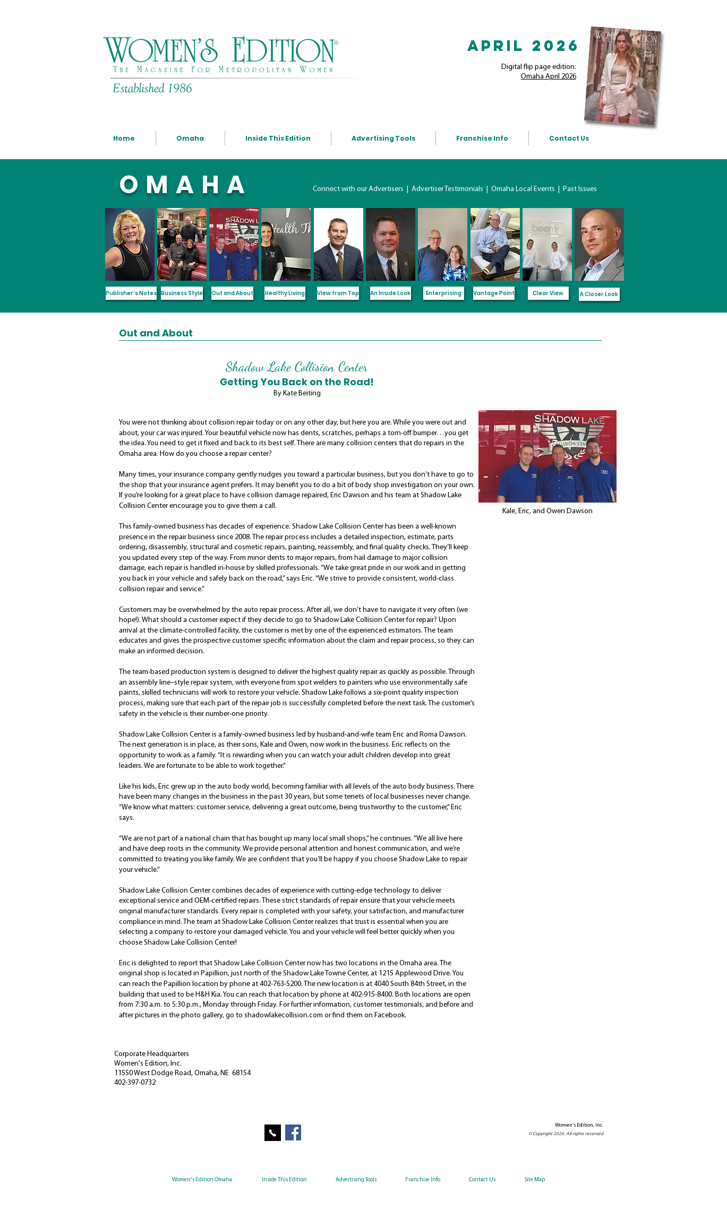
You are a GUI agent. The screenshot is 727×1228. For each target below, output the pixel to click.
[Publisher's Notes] (131, 293)
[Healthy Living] (284, 293)
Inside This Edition (284, 1180)
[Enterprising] (443, 293)
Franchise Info (422, 1180)
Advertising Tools (356, 1180)
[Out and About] (232, 293)
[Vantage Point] (494, 293)
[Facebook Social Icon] (293, 1132)
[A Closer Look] (599, 294)
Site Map (534, 1180)
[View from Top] (338, 293)
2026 (568, 77)
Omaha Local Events (524, 189)
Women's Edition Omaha (202, 1180)
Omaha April (540, 77)
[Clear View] (548, 293)
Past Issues (580, 189)
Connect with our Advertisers (359, 189)
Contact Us (481, 1180)
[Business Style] (182, 293)
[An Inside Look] (390, 293)
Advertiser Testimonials (448, 189)
